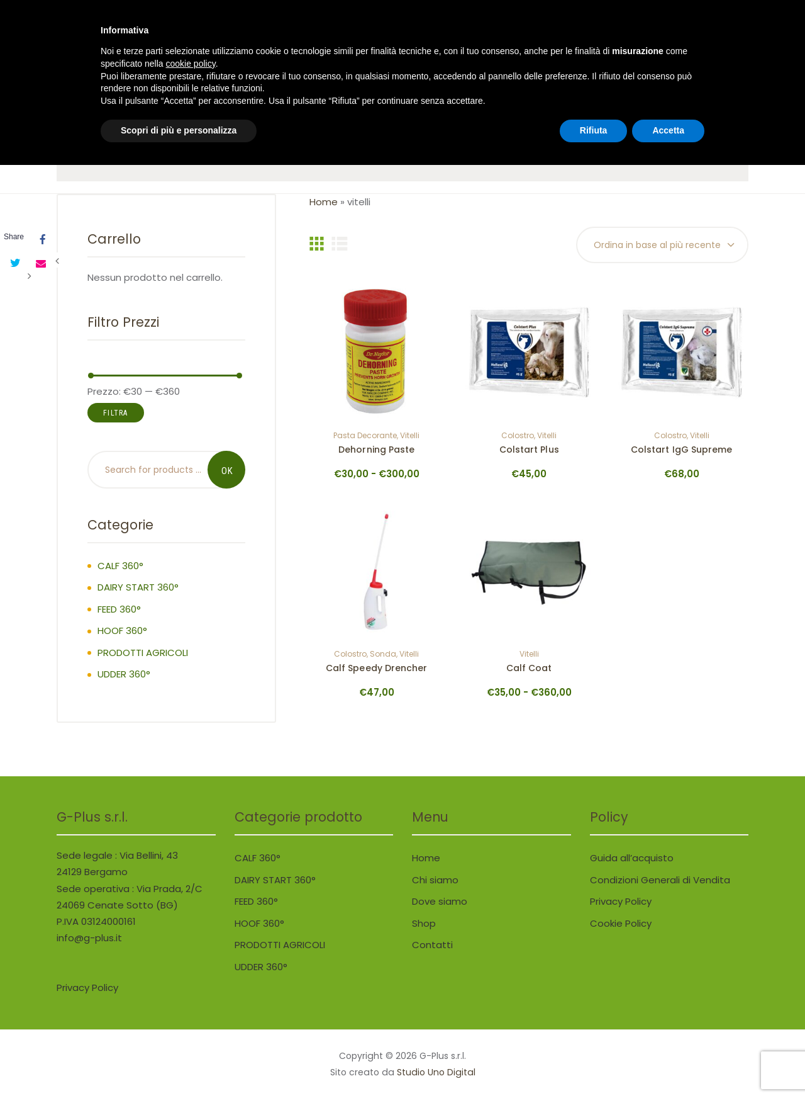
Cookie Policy (621, 923)
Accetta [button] (668, 1063)
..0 (620, 43)
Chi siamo (435, 879)
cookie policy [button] (191, 997)
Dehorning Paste (376, 450)
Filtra (115, 413)
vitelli (409, 436)
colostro (517, 436)
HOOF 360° (122, 630)
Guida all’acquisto (632, 857)
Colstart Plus (529, 450)
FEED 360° (119, 609)
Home (323, 201)
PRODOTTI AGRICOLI (142, 652)
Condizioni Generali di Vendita (660, 879)
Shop (424, 923)
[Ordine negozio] (662, 245)
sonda (383, 654)
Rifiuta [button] (594, 1063)
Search (226, 470)
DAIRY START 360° (138, 587)
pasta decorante (365, 436)
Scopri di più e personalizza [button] (178, 1063)
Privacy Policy (621, 901)
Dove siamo (439, 901)
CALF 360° (120, 565)
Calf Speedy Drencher (376, 668)
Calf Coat (529, 668)
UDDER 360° (123, 674)
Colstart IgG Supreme (681, 450)
